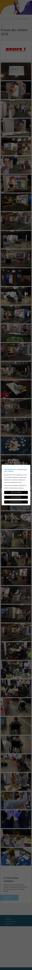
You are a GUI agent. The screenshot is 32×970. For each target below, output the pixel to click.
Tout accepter (16, 492)
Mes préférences (16, 502)
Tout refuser (16, 497)
